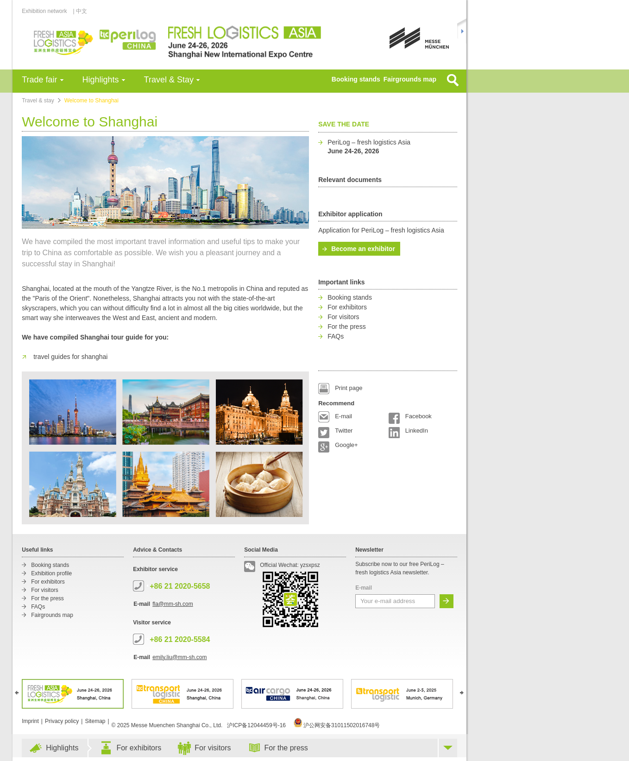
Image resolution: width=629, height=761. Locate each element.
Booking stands (356, 79)
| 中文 (80, 11)
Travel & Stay (169, 79)
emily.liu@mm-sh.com (179, 657)
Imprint (30, 721)
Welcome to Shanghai (91, 100)
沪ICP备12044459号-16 (256, 725)
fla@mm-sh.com (172, 604)
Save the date (343, 124)
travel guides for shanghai (70, 356)
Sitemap (95, 721)
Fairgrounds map (410, 79)
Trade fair (39, 79)
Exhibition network (47, 11)
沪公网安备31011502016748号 (337, 725)
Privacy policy (62, 721)
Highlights (100, 79)
